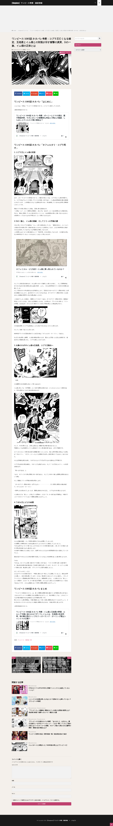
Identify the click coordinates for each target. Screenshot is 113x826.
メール (13, 787)
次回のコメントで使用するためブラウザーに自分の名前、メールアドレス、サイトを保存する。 (36, 800)
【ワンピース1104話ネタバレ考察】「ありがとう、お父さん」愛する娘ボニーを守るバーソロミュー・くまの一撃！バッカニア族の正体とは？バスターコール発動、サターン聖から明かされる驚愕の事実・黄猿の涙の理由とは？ (50, 725)
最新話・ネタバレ (26, 49)
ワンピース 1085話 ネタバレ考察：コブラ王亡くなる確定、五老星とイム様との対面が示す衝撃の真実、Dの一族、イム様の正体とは (58, 30)
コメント (14, 764)
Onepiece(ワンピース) (23, 30)
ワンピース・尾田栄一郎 (25, 640)
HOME (14, 30)
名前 (13, 780)
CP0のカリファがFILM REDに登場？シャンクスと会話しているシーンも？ (49, 689)
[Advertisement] (56, 18)
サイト (13, 793)
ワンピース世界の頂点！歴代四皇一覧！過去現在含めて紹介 (48, 734)
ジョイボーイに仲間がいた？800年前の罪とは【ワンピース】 (48, 745)
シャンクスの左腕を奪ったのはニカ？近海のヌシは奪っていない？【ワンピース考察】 (50, 700)
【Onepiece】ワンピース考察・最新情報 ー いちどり (61, 820)
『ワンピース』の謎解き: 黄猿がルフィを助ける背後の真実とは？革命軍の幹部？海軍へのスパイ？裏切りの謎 (49, 711)
